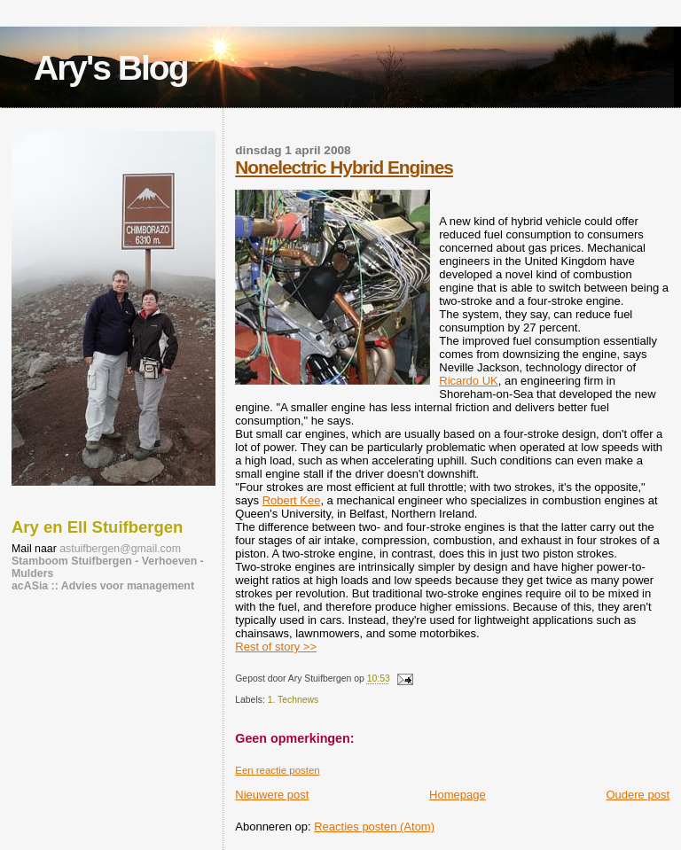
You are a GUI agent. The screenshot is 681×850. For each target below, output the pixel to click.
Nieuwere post (272, 794)
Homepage (457, 794)
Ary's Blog (110, 68)
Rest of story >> (276, 646)
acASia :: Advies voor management (103, 586)
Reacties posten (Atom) (374, 826)
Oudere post (637, 794)
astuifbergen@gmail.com (120, 548)
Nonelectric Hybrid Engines (344, 167)
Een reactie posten (277, 770)
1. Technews (293, 700)
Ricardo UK (468, 380)
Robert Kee (291, 500)
